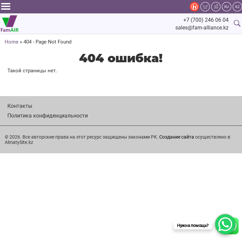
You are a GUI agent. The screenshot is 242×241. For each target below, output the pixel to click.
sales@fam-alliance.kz (202, 27)
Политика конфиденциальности (47, 115)
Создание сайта (176, 137)
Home (11, 42)
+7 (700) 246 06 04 (206, 20)
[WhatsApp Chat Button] (225, 224)
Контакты (19, 106)
